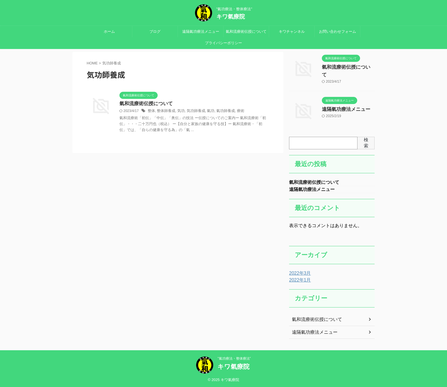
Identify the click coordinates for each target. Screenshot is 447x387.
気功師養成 (192, 111)
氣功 (206, 111)
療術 (234, 111)
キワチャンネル (292, 31)
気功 (178, 111)
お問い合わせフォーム (337, 31)
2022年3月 (298, 272)
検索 (366, 140)
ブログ (154, 31)
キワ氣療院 (230, 16)
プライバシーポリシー (223, 43)
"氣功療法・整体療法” (234, 358)
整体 (151, 111)
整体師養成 (164, 111)
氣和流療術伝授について (246, 31)
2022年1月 (298, 279)
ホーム (109, 31)
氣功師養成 (220, 111)
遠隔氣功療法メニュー (200, 31)
